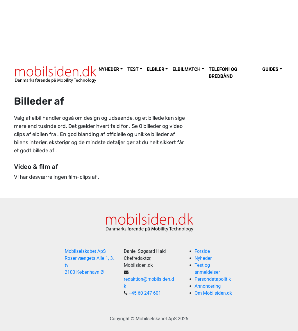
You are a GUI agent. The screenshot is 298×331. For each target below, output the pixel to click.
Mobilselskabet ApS (155, 318)
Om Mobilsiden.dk (213, 293)
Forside (202, 251)
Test (133, 69)
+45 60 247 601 (145, 293)
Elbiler (155, 69)
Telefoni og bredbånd (223, 73)
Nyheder (109, 69)
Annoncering (207, 286)
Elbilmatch (186, 69)
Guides (270, 69)
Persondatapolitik (212, 279)
